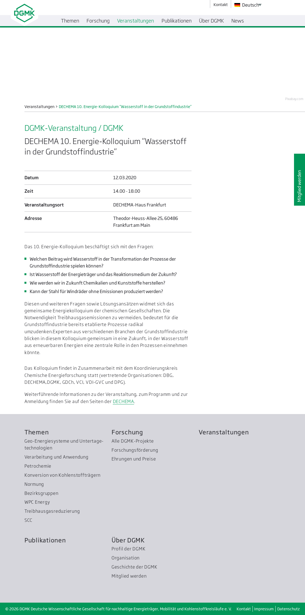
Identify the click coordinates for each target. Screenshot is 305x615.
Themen (36, 432)
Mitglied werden (299, 186)
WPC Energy (37, 502)
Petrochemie (37, 466)
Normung (34, 484)
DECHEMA (123, 401)
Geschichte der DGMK (134, 567)
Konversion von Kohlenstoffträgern (62, 475)
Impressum (264, 608)
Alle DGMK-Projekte (133, 441)
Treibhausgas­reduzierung (52, 511)
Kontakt (244, 608)
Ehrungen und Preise (134, 459)
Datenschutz (288, 608)
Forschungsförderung (135, 450)
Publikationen (45, 540)
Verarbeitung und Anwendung (56, 457)
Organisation (126, 558)
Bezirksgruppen (41, 493)
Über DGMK (128, 540)
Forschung (127, 432)
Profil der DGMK (129, 548)
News (237, 21)
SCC (28, 520)
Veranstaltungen (224, 432)
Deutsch (246, 5)
